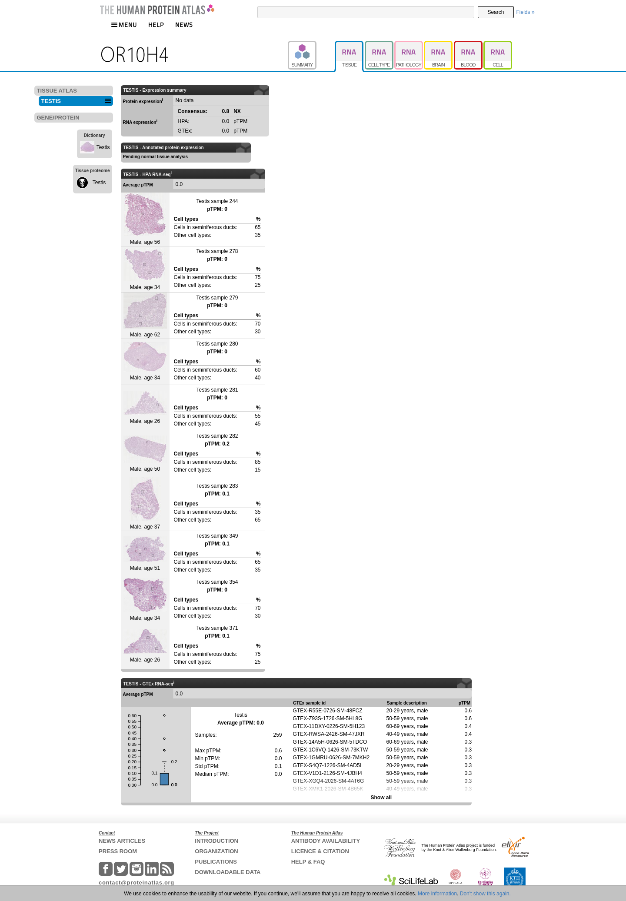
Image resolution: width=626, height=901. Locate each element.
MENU (124, 24)
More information (437, 894)
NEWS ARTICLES (122, 841)
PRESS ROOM (118, 851)
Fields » (525, 12)
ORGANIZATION (216, 851)
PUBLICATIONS (216, 861)
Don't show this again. (485, 894)
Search (495, 12)
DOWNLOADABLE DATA (227, 872)
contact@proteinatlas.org (136, 882)
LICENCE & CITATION (320, 851)
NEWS (184, 24)
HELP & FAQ (308, 861)
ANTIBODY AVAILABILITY (325, 841)
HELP (156, 24)
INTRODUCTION (216, 841)
